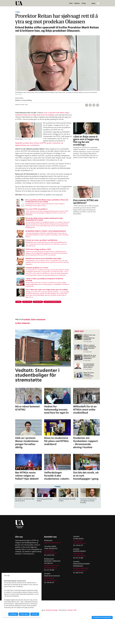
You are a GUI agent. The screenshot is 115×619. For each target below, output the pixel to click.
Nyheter (77, 3)
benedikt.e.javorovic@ (51, 565)
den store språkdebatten (52, 301)
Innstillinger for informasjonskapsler (102, 617)
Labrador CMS (72, 610)
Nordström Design (51, 610)
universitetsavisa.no (50, 553)
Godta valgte (24, 614)
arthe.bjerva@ (78, 553)
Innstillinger (13, 614)
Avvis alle (34, 614)
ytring (18, 301)
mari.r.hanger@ (49, 578)
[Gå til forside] (18, 3)
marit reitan (27, 301)
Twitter (33, 319)
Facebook (26, 319)
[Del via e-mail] (93, 105)
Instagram (41, 319)
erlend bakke (38, 301)
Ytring (84, 3)
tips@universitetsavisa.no (52, 542)
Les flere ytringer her (22, 323)
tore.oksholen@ (49, 551)
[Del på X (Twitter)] (90, 105)
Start (71, 3)
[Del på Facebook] (86, 105)
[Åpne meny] (98, 3)
